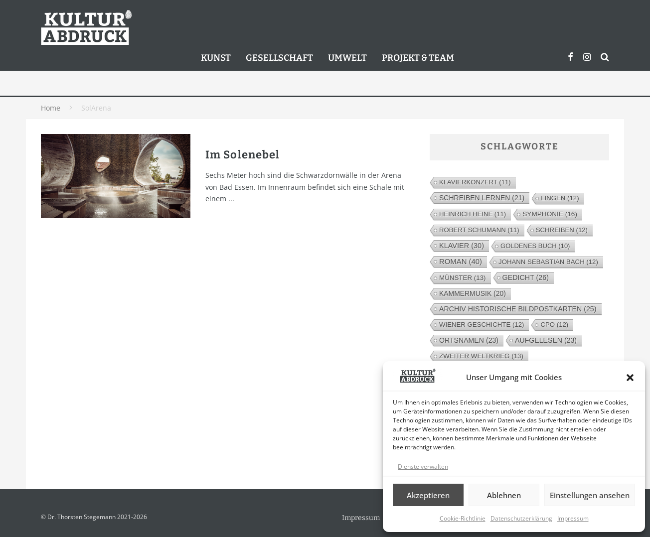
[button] (630, 378)
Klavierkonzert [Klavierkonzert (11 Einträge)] (475, 182)
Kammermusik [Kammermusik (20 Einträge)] (472, 293)
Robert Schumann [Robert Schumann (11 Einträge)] (479, 230)
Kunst (216, 57)
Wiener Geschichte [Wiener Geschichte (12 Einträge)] (481, 324)
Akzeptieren (428, 495)
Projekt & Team (418, 57)
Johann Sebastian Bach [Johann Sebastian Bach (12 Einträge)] (548, 262)
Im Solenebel (242, 154)
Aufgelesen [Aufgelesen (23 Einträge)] (546, 340)
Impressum (573, 518)
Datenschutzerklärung (521, 518)
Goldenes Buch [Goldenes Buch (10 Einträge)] (535, 246)
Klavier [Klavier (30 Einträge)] (461, 246)
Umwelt (347, 57)
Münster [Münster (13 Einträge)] (462, 277)
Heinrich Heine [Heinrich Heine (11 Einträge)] (472, 214)
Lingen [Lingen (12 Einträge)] (560, 198)
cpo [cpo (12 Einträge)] (554, 324)
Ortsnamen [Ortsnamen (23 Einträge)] (468, 340)
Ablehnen (504, 495)
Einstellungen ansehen (590, 495)
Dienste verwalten (423, 466)
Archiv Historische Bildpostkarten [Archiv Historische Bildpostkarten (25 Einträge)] (518, 309)
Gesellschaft (279, 57)
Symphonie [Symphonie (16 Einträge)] (549, 214)
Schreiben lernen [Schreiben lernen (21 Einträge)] (481, 198)
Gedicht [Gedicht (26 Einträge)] (525, 277)
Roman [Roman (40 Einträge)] (460, 262)
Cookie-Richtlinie (463, 518)
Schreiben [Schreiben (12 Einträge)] (562, 230)
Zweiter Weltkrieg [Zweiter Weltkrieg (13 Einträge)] (481, 356)
